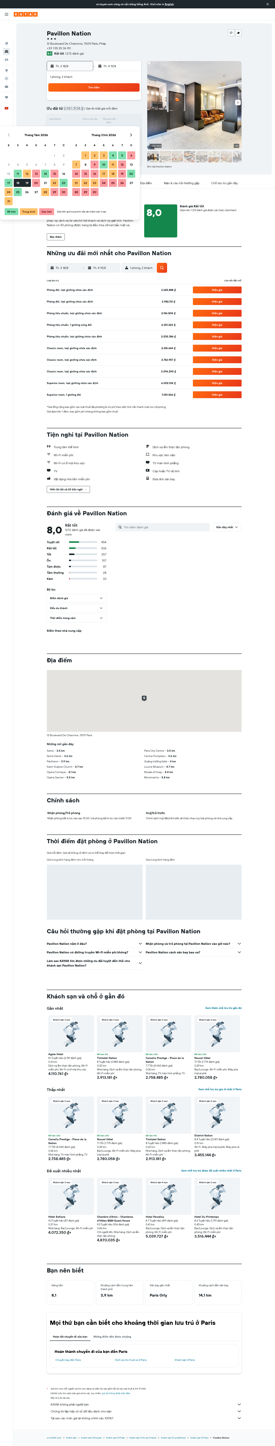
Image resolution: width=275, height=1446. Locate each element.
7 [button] (113, 111)
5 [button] (94, 111)
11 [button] (85, 120)
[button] (267, 4)
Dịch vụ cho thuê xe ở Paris (130, 1360)
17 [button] (76, 129)
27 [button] (103, 138)
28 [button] (113, 138)
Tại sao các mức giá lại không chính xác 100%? (146, 1418)
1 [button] (122, 101)
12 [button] (94, 120)
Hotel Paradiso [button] (155, 1216)
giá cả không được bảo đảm (116, 1393)
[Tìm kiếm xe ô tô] (6, 42)
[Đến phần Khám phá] (6, 53)
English (169, 4)
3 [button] (76, 111)
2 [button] (131, 101)
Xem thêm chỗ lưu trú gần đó (223, 1008)
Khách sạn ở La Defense (173, 1437)
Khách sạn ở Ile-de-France (142, 1437)
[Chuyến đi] (6, 80)
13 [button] (103, 120)
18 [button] (85, 129)
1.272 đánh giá (74, 53)
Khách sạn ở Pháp (115, 1437)
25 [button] (85, 138)
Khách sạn (71, 1437)
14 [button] (113, 120)
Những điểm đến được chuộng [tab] (112, 1336)
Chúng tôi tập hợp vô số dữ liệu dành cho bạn (146, 1411)
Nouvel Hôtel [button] (202, 1058)
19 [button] (94, 129)
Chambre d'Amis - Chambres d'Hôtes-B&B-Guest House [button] (115, 1218)
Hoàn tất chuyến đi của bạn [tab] (70, 1336)
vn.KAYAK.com (54, 1437)
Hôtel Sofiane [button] (56, 1216)
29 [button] (122, 138)
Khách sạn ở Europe (91, 1437)
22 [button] (122, 129)
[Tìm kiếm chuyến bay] (6, 26)
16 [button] (131, 120)
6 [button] (104, 111)
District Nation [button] (203, 1135)
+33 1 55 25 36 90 (59, 48)
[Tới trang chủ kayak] (26, 14)
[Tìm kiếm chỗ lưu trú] (6, 34)
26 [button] (94, 138)
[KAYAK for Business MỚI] (6, 69)
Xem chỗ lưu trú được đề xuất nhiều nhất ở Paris (211, 1170)
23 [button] (131, 129)
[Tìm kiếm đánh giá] (166, 527)
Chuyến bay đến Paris (68, 1360)
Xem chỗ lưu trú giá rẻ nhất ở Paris (219, 1089)
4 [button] (85, 111)
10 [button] (76, 120)
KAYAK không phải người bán (146, 1404)
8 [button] (122, 111)
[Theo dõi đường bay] (6, 61)
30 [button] (131, 138)
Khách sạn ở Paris (185, 1360)
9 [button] (131, 111)
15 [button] (122, 120)
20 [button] (104, 129)
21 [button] (113, 129)
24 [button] (76, 138)
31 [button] (76, 147)
